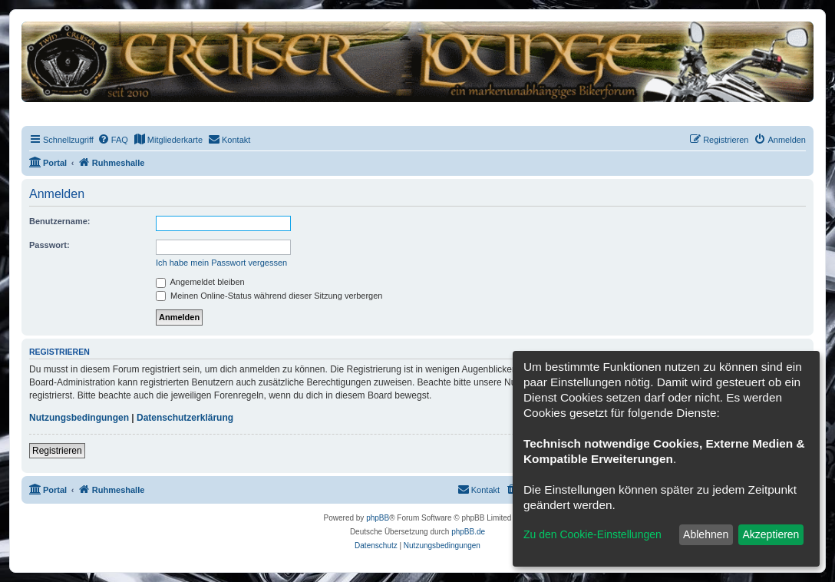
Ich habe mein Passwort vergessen (221, 262)
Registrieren (57, 450)
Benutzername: (59, 221)
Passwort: (49, 245)
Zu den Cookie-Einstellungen (592, 534)
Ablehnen (705, 534)
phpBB (377, 518)
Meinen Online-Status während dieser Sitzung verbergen (269, 295)
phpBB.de (468, 531)
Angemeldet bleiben (200, 281)
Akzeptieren (770, 534)
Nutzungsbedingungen (79, 417)
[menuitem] (112, 140)
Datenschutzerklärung (185, 417)
